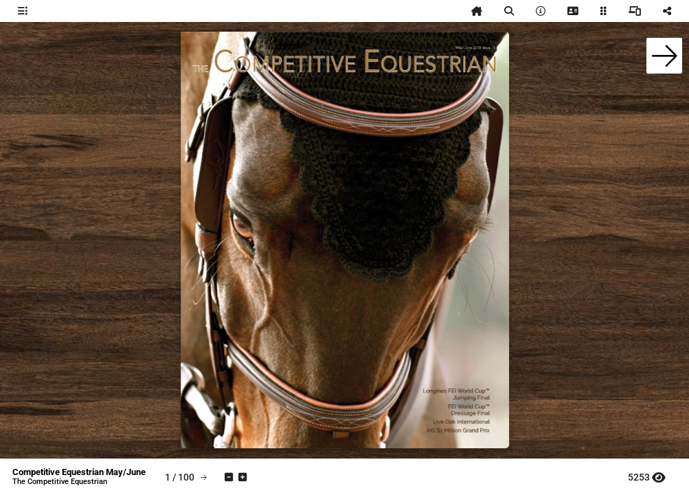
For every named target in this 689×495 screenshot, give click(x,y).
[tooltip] (22, 11)
